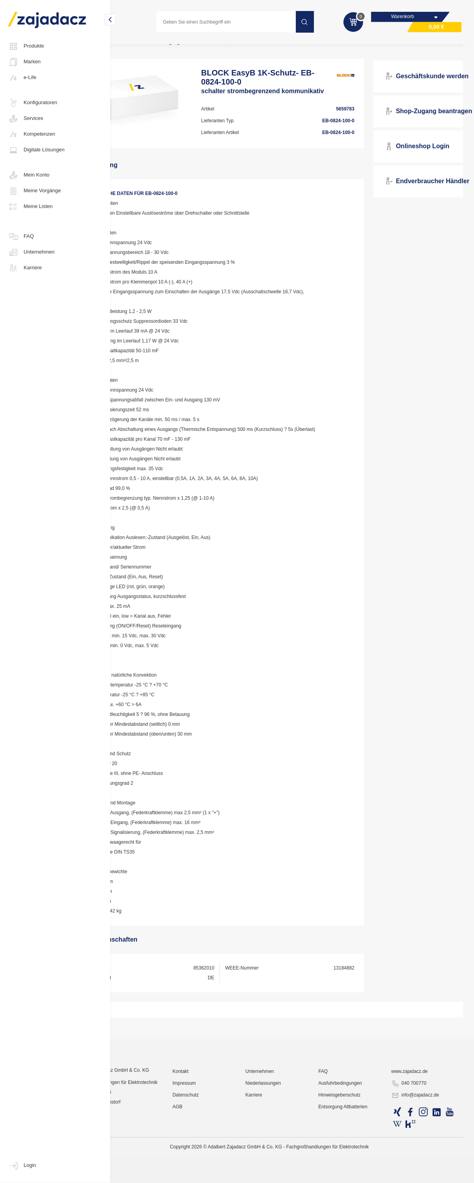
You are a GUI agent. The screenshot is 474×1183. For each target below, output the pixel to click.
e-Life (22, 77)
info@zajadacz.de (424, 1173)
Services (25, 118)
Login (22, 1165)
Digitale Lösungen (36, 150)
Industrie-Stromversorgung (195, 49)
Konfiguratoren (32, 103)
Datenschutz (219, 1173)
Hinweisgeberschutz (357, 1173)
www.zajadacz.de (418, 1149)
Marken (24, 62)
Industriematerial (136, 49)
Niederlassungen (288, 1161)
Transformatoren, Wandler (263, 49)
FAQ (21, 236)
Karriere (25, 268)
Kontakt (214, 1149)
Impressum (217, 1161)
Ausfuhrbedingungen (357, 1161)
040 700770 (417, 1162)
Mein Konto (29, 175)
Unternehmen (31, 252)
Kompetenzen (31, 134)
